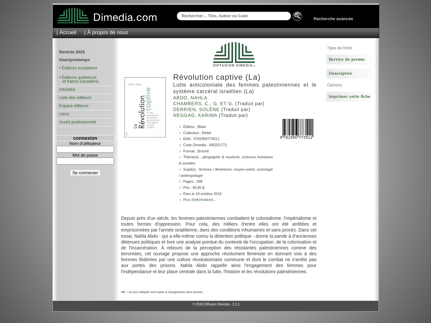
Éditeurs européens (79, 68)
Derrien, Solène (197, 109)
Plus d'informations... (200, 200)
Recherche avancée (333, 18)
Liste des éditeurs (75, 97)
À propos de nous (107, 32)
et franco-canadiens (79, 81)
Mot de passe (85, 155)
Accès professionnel (77, 122)
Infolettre (67, 89)
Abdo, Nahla (191, 97)
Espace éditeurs (74, 106)
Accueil (68, 32)
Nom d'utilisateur (85, 143)
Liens (64, 114)
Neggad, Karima (196, 115)
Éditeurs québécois (79, 77)
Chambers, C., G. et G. (204, 103)
